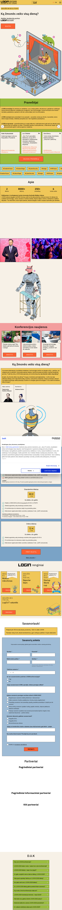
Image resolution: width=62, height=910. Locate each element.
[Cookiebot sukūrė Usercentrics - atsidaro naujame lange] (53, 438)
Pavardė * (35, 651)
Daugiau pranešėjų (31, 159)
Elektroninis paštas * (13, 659)
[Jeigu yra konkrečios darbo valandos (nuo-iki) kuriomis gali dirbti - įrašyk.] (31, 730)
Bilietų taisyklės (31, 558)
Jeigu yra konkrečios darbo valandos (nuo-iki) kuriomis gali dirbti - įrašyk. (29, 726)
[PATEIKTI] (31, 749)
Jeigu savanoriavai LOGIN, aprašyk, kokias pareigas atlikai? (25, 685)
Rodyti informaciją (51, 465)
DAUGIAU (8, 590)
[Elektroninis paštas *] (18, 662)
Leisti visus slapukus (50, 470)
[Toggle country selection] (10, 673)
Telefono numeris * (13, 669)
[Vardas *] (18, 655)
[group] (15, 250)
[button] (58, 126)
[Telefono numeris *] (33, 672)
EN (56, 2)
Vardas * (9, 651)
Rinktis (31, 470)
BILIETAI (8, 26)
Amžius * (34, 659)
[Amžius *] (43, 662)
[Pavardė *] (43, 655)
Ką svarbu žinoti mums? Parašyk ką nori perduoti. (22, 734)
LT (53, 2)
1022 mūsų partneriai (12, 447)
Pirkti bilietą (31, 552)
